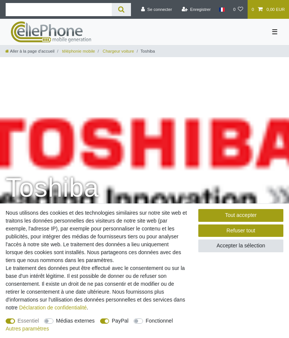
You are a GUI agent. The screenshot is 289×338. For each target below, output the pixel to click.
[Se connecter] (156, 9)
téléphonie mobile (78, 51)
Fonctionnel (159, 321)
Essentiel (28, 321)
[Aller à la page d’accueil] (30, 51)
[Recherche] (121, 9)
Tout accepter (241, 215)
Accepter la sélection (240, 246)
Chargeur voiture (118, 51)
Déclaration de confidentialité (53, 308)
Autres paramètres (27, 329)
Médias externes (75, 321)
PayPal (120, 321)
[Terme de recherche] (59, 9)
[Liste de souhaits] (238, 9)
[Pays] (222, 9)
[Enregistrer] (196, 9)
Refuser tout (241, 230)
